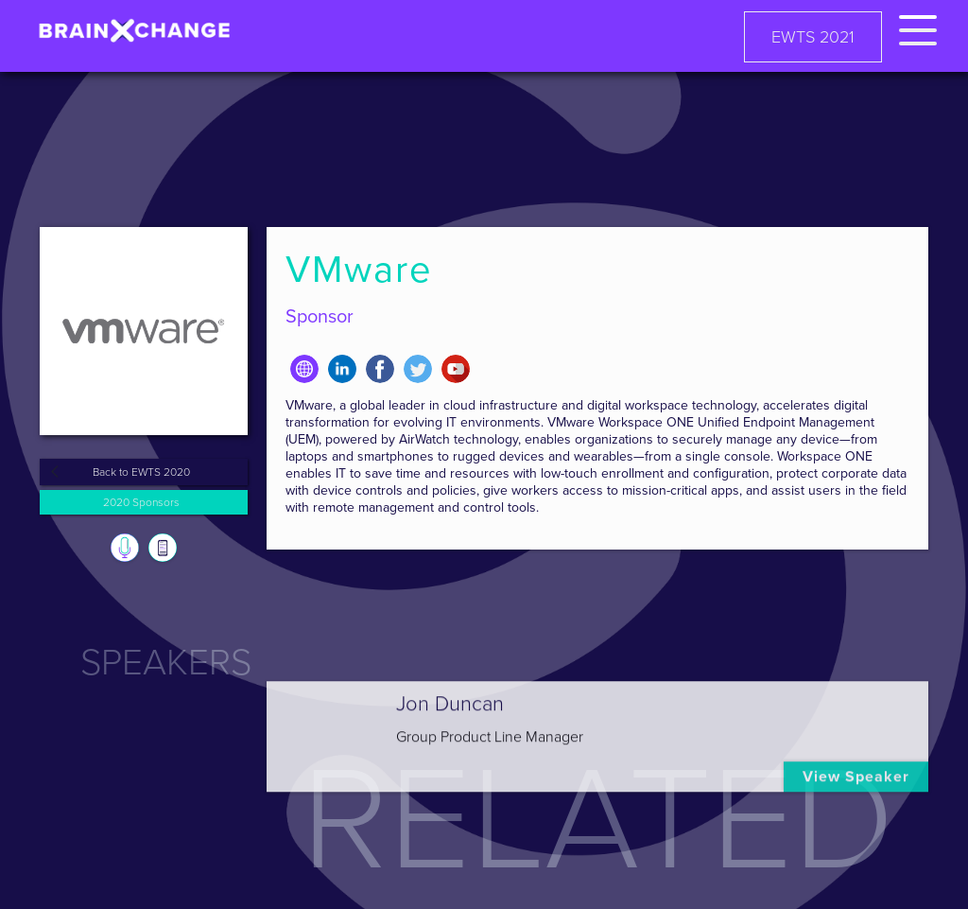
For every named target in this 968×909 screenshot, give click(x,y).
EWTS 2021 (813, 36)
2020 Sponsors (141, 502)
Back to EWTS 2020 (141, 472)
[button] (918, 27)
